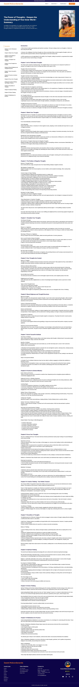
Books (5, 673)
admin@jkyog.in (43, 675)
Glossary (5, 680)
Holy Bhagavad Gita (24, 671)
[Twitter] (69, 677)
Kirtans (5, 676)
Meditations (6, 677)
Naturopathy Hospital (24, 669)
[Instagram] (72, 677)
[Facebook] (66, 677)
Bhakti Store (22, 673)
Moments (6, 679)
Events (5, 668)
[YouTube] (63, 677)
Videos (5, 669)
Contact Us (41, 666)
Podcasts (5, 671)
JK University (22, 668)
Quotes (5, 674)
